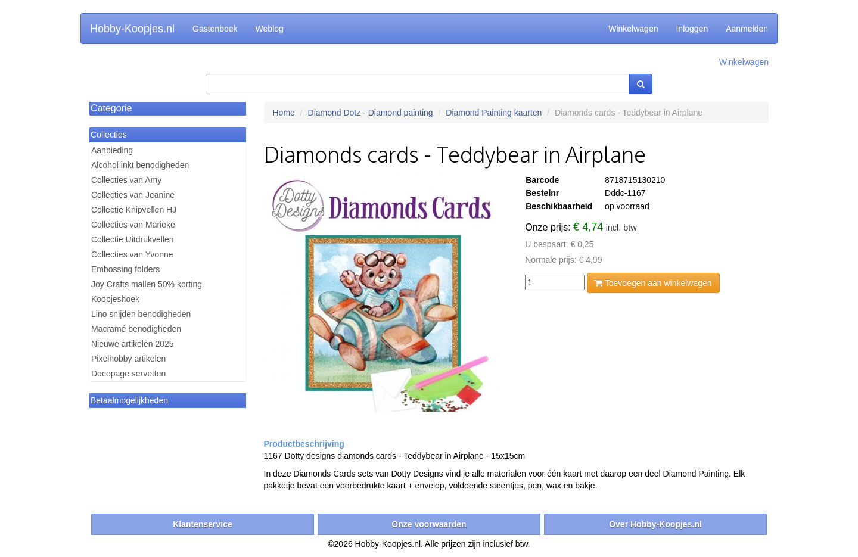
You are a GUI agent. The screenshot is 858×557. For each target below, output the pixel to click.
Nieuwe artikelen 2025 (132, 343)
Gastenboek (215, 28)
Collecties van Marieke (133, 224)
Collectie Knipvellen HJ (133, 209)
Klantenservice (202, 524)
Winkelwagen (633, 28)
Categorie (111, 108)
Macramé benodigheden (136, 329)
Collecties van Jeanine (133, 195)
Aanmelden (747, 28)
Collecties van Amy (126, 180)
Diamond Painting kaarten (494, 112)
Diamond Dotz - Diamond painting (370, 112)
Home (284, 112)
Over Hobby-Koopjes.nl (655, 524)
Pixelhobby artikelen (128, 358)
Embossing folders (125, 269)
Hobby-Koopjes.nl (132, 29)
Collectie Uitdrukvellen (132, 239)
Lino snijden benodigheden (141, 314)
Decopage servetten (128, 373)
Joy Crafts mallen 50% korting (146, 284)
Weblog (270, 28)
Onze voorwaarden (428, 524)
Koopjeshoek (115, 299)
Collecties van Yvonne (132, 254)
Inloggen (692, 28)
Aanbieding (112, 150)
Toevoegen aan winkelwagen (653, 283)
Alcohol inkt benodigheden (140, 165)
